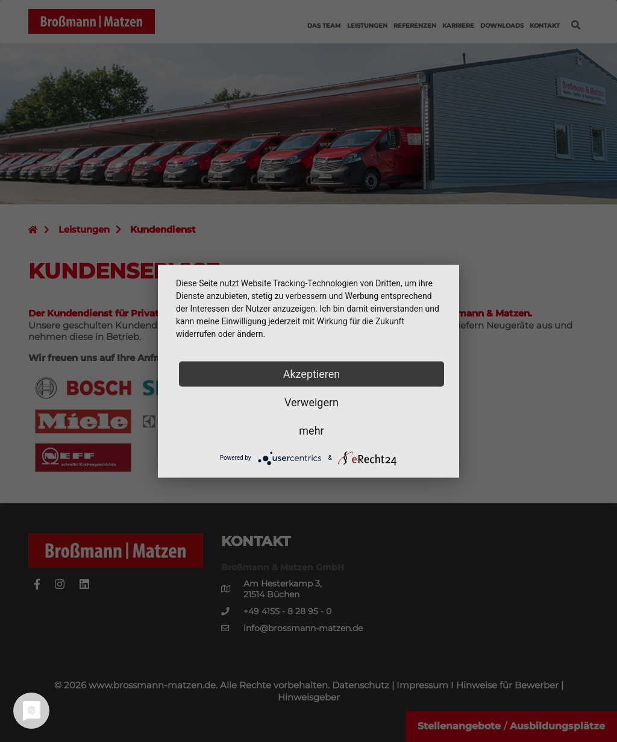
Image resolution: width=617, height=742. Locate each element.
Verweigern (311, 401)
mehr (311, 430)
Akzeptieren (311, 373)
